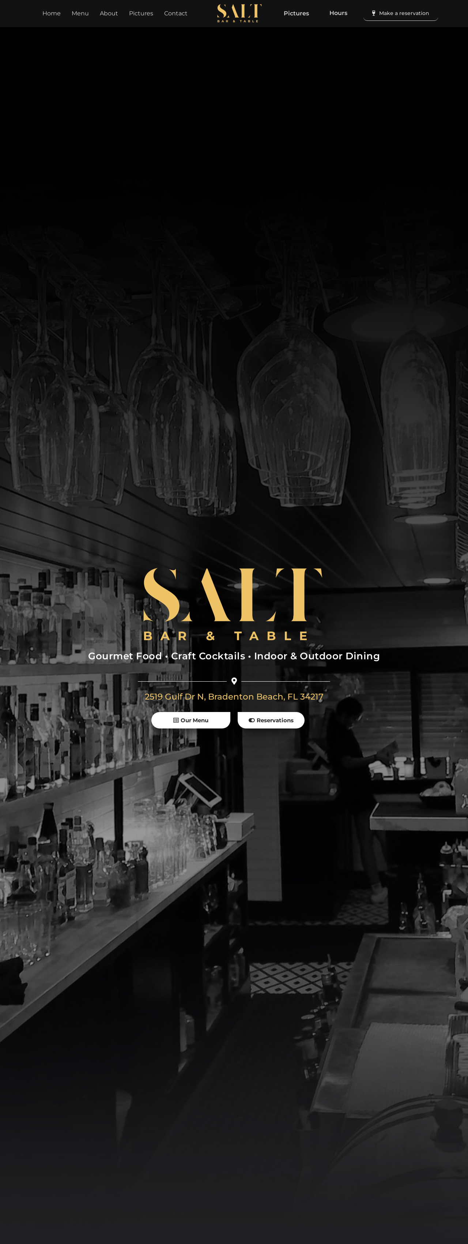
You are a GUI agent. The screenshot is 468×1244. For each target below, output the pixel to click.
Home (51, 13)
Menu (80, 13)
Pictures (141, 13)
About (109, 13)
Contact (176, 13)
